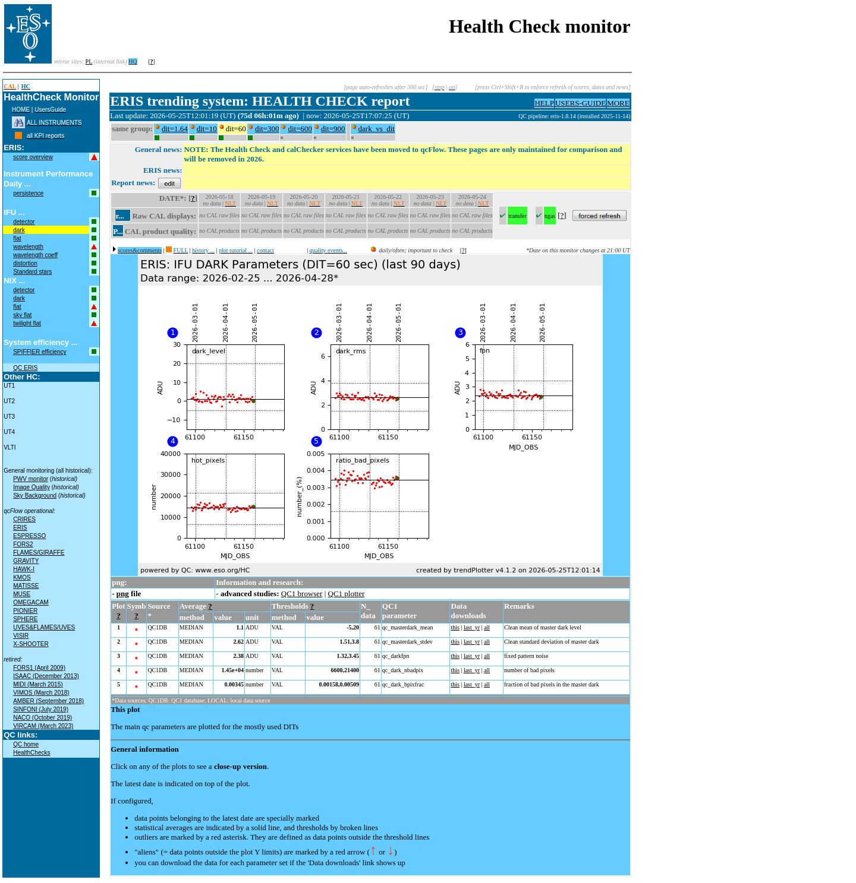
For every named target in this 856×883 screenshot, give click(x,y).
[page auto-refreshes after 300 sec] (385, 87)
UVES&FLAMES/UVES (44, 627)
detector (23, 222)
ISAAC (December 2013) (46, 676)
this (455, 627)
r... (119, 215)
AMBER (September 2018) (48, 701)
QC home (26, 744)
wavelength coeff (35, 255)
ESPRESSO (29, 536)
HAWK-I (23, 569)
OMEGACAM (30, 602)
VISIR (21, 635)
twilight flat (27, 323)
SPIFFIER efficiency (39, 352)
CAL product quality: (160, 231)
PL (89, 61)
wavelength (28, 246)
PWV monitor (30, 479)
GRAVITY (26, 561)
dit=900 (333, 128)
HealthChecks (31, 752)
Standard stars (32, 271)
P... (118, 231)
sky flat (22, 315)
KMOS (21, 577)
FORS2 (23, 544)
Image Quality (31, 487)
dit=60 (236, 128)
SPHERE (25, 619)
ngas (550, 216)
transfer (517, 216)
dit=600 (300, 128)
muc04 (510, 116)
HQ (132, 61)
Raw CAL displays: (164, 215)
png (123, 593)
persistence (28, 193)
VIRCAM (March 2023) (43, 726)
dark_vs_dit (376, 128)
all (487, 627)
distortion (25, 263)
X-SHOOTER (30, 644)
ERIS (20, 527)
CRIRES (24, 519)
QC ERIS (25, 368)
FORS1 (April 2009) (39, 667)
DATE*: (173, 198)
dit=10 (207, 128)
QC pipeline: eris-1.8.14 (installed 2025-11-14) (574, 116)
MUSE (21, 594)
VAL (277, 627)
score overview (33, 157)
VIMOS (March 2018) (41, 692)
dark (18, 230)
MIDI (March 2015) (37, 684)
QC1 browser (302, 593)
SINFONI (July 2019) (40, 709)
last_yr (472, 627)
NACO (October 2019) (42, 717)
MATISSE (26, 586)
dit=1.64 (175, 128)
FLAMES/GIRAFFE (38, 552)
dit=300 (267, 128)
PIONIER (25, 610)
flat (17, 238)
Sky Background (34, 495)
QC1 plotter (346, 593)
